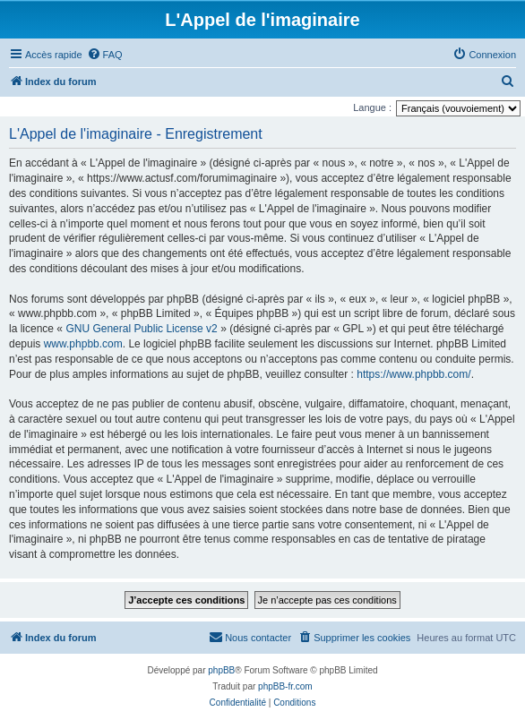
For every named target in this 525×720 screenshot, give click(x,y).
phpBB (221, 670)
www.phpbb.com (83, 344)
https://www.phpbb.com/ (413, 374)
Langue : (372, 107)
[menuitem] (105, 54)
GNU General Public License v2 (141, 328)
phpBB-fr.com (285, 686)
